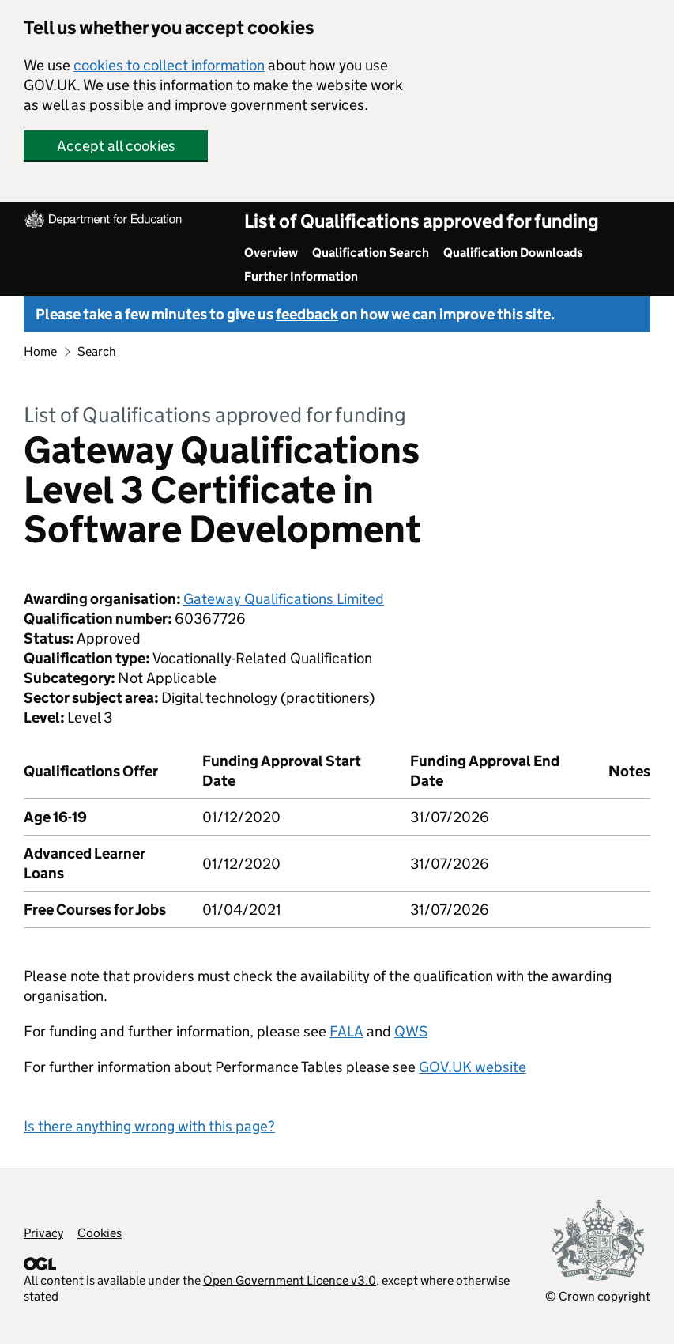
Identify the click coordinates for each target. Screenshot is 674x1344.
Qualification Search (370, 252)
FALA (346, 1031)
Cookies (99, 1232)
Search (96, 351)
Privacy (43, 1232)
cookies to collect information (169, 65)
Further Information (301, 276)
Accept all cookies (116, 146)
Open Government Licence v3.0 (289, 1280)
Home (40, 351)
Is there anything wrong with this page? (149, 1126)
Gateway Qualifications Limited (283, 599)
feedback (307, 314)
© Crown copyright (597, 1296)
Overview (271, 252)
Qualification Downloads (513, 252)
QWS (410, 1031)
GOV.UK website (472, 1067)
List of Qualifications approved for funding (421, 221)
